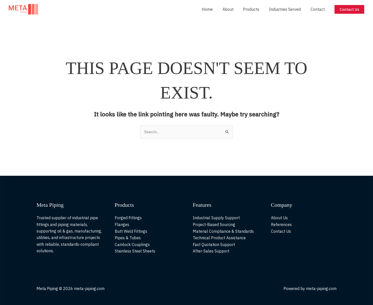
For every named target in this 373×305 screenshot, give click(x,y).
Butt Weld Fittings (131, 231)
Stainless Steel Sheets (135, 251)
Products (255, 9)
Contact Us (281, 231)
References (281, 224)
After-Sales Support (211, 251)
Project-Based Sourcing (214, 224)
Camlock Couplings (132, 244)
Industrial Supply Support (216, 218)
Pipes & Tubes (128, 237)
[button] (349, 9)
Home (214, 9)
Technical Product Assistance (219, 237)
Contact (318, 9)
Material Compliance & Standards (223, 231)
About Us (279, 218)
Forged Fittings (128, 218)
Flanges (122, 224)
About (233, 9)
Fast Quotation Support (214, 244)
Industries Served (287, 9)
